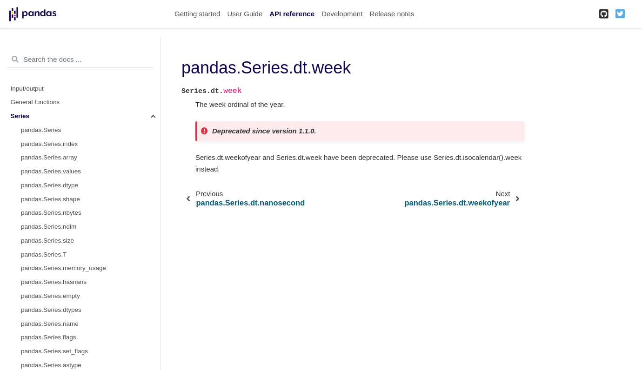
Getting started (197, 14)
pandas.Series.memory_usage (63, 267)
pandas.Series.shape (50, 199)
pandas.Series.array (49, 157)
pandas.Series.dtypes (51, 309)
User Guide (244, 14)
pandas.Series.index (49, 143)
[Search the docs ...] (80, 59)
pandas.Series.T (44, 254)
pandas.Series (41, 129)
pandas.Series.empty (50, 295)
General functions (35, 102)
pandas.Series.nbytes (51, 212)
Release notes (391, 14)
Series (20, 115)
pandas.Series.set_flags (54, 351)
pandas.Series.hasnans (54, 281)
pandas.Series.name (50, 323)
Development (341, 14)
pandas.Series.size (47, 240)
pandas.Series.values (51, 171)
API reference (291, 14)
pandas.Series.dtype (49, 185)
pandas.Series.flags (48, 337)
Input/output (27, 88)
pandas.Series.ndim (48, 226)
